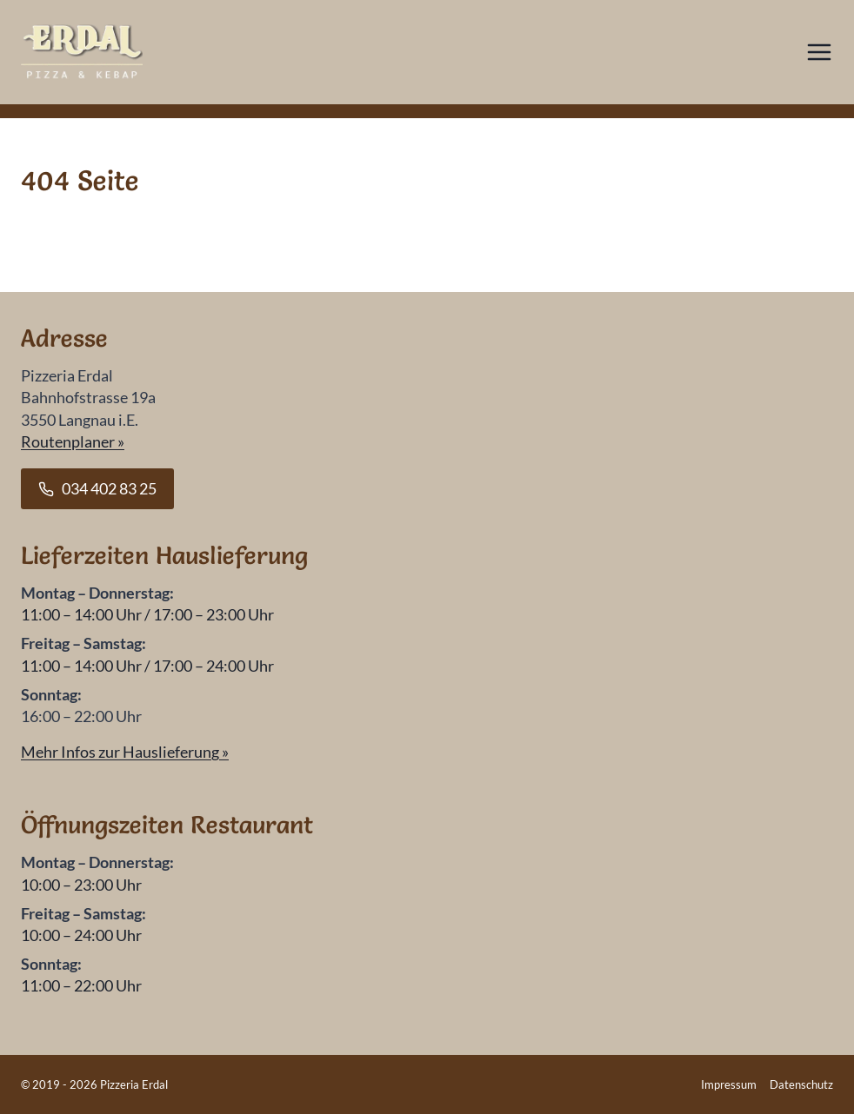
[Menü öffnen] (819, 52)
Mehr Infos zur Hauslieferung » (125, 751)
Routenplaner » (72, 441)
